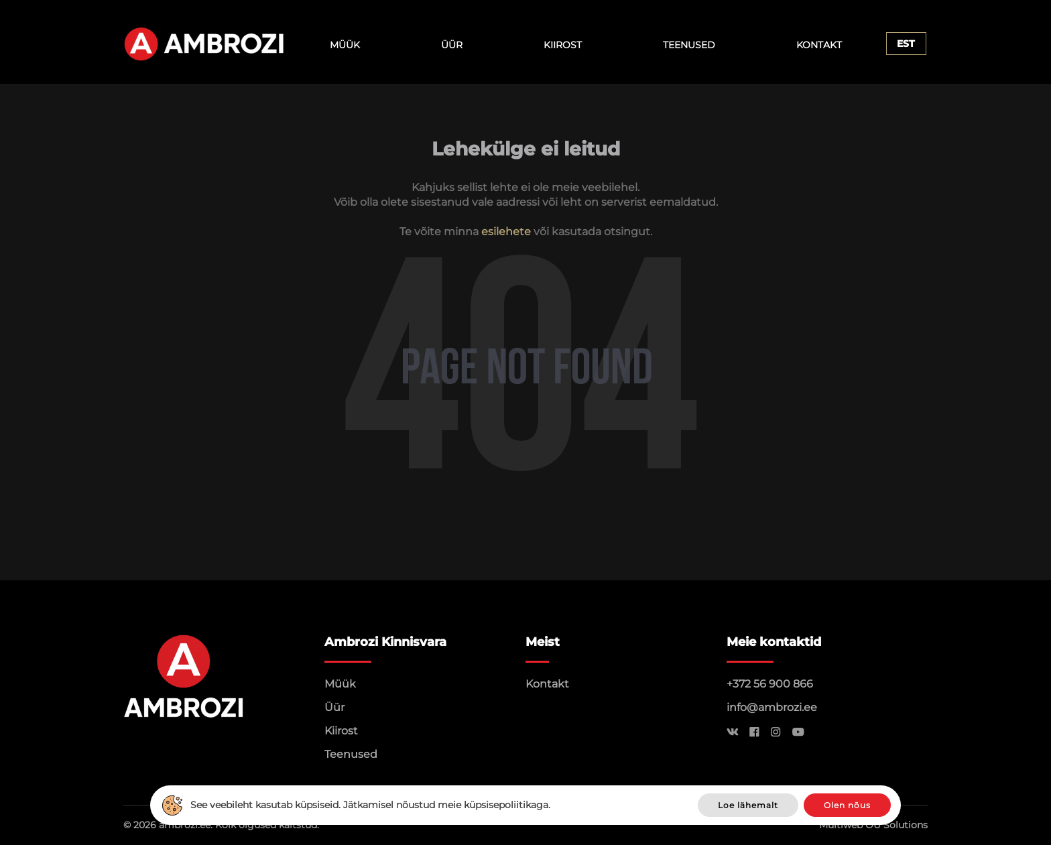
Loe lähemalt (748, 805)
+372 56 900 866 (770, 683)
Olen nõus (847, 805)
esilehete (506, 231)
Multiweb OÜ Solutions (873, 825)
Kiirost (563, 45)
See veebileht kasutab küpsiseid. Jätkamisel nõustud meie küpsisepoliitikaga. (370, 805)
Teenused (689, 45)
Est (906, 44)
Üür (451, 45)
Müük (345, 45)
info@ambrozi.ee (772, 707)
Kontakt (819, 45)
